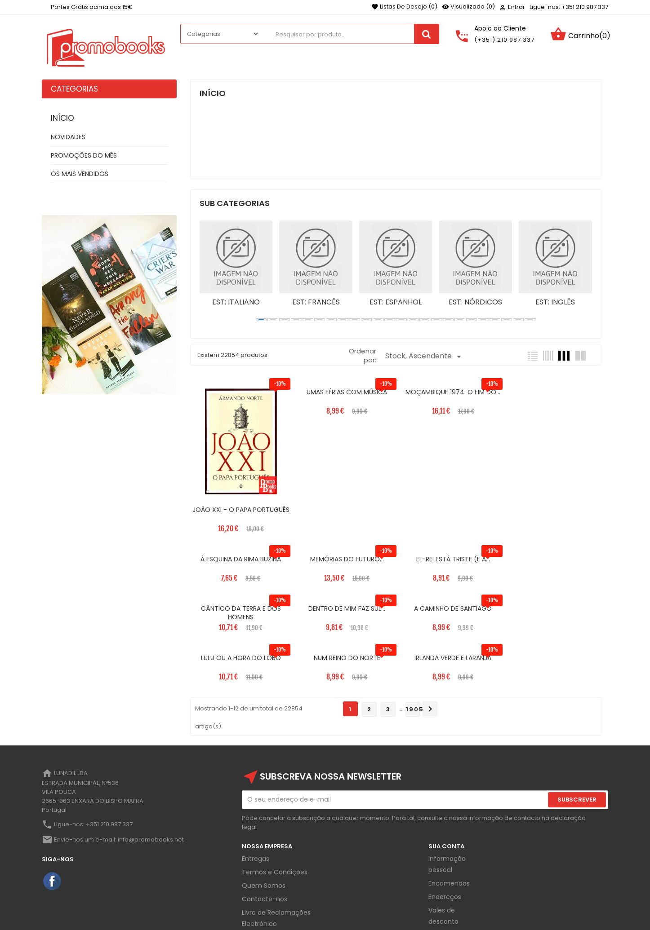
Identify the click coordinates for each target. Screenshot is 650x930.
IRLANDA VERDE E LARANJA (551, 605)
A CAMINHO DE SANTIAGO (240, 605)
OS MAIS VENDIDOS (79, 173)
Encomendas (449, 831)
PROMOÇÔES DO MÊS (84, 155)
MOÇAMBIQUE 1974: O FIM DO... (448, 392)
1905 (413, 657)
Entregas (255, 806)
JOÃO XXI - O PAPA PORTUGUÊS (239, 511)
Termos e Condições (274, 819)
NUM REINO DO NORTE (447, 605)
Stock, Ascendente (424, 356)
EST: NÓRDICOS (475, 302)
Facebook (52, 829)
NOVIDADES (68, 136)
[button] (261, 319)
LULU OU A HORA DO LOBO (344, 605)
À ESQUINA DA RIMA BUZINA (552, 392)
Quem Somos (263, 833)
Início (62, 118)
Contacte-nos (264, 846)
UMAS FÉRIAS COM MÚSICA (343, 392)
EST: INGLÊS (555, 302)
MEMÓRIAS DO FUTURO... (240, 556)
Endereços (444, 844)
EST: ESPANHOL (396, 302)
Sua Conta (446, 794)
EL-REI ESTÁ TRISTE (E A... (344, 556)
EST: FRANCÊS (316, 302)
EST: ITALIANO (236, 302)
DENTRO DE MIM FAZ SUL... (551, 556)
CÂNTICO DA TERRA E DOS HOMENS (448, 561)
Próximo (430, 657)
